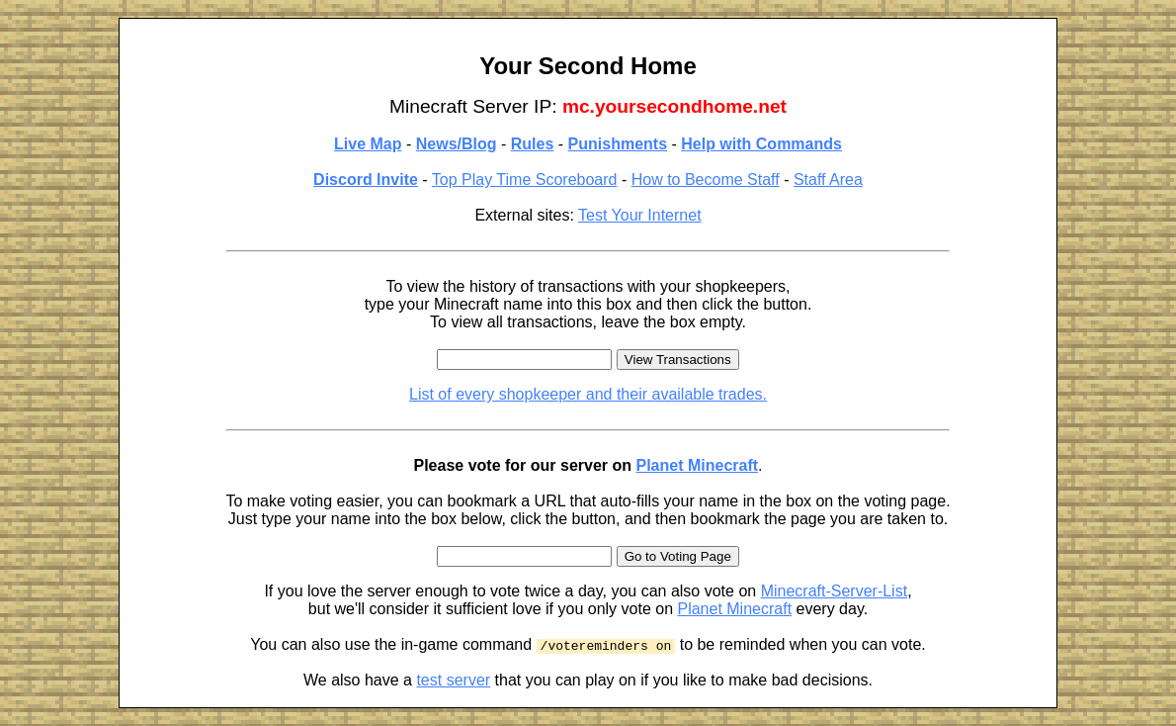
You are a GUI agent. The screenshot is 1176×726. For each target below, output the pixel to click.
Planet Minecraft (696, 465)
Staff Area (828, 179)
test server (453, 680)
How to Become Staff (705, 179)
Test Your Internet (640, 215)
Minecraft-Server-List (834, 591)
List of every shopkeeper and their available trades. (588, 394)
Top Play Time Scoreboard (525, 179)
